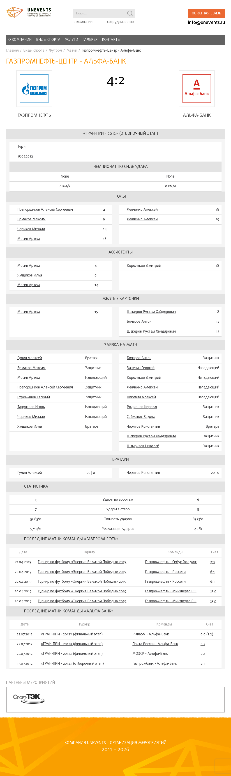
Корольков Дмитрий (144, 270)
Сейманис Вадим (141, 422)
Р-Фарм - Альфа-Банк (150, 639)
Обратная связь (206, 13)
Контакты (111, 40)
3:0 (212, 567)
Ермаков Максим (31, 224)
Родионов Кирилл (142, 412)
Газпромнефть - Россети (165, 577)
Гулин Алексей (29, 363)
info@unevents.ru (206, 22)
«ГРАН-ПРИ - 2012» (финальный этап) (72, 639)
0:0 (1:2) (207, 639)
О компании (20, 40)
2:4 (203, 659)
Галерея (90, 40)
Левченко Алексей (142, 214)
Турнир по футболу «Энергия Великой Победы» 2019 (82, 567)
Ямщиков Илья (29, 280)
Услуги (71, 40)
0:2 (203, 649)
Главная (12, 50)
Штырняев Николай (143, 451)
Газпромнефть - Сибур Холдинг (171, 567)
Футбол (55, 50)
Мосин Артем (28, 244)
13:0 (213, 596)
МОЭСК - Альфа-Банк (150, 659)
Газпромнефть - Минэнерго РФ (170, 596)
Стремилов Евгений (33, 402)
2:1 (203, 668)
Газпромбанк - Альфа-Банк (154, 668)
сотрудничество (120, 22)
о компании (83, 22)
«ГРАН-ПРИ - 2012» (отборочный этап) (120, 139)
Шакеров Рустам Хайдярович (151, 317)
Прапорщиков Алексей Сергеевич (45, 214)
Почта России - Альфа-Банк (155, 649)
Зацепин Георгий (141, 373)
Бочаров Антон (139, 326)
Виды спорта (48, 40)
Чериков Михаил (31, 234)
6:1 (212, 577)
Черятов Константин (143, 431)
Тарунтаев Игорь (31, 412)
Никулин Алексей (141, 402)
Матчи (72, 50)
